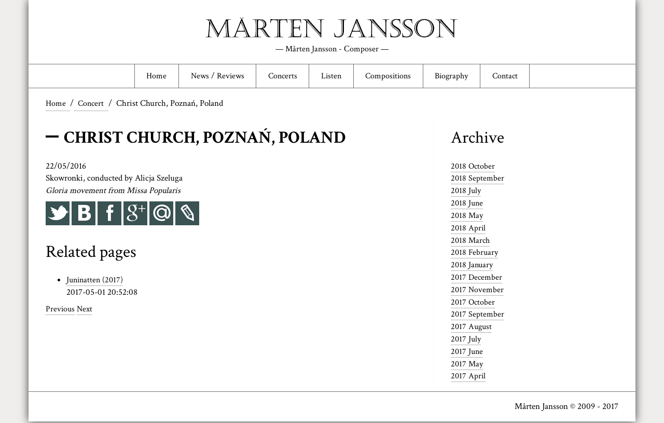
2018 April (469, 229)
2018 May (468, 217)
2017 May (468, 365)
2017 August (472, 328)
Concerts (280, 76)
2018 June (468, 204)
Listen (330, 76)
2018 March (471, 242)
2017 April (469, 377)
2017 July (466, 340)
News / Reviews (212, 76)
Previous (61, 310)
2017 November (478, 291)
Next (86, 310)
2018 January (473, 266)
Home (149, 76)
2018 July (466, 192)
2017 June (468, 353)
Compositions (389, 76)
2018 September (478, 179)
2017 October (473, 303)
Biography (456, 76)
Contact (512, 76)
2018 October (473, 167)
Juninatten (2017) (96, 281)
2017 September (478, 315)
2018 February (475, 254)
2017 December (477, 278)
